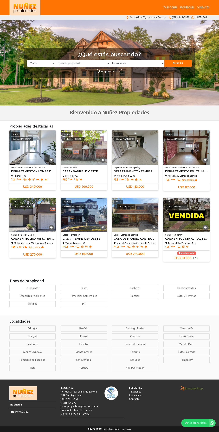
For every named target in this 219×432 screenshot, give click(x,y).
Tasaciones (170, 8)
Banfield (83, 328)
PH (84, 304)
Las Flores (32, 344)
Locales (135, 296)
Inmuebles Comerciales (84, 296)
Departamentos (186, 288)
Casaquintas (32, 288)
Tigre (32, 368)
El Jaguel (32, 336)
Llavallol (83, 344)
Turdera (83, 368)
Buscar (178, 63)
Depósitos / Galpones (32, 296)
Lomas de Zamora (135, 344)
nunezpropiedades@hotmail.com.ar (80, 407)
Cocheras (135, 288)
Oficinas (32, 304)
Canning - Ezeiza (135, 328)
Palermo (135, 352)
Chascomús (186, 328)
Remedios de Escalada (32, 360)
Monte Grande (83, 352)
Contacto (203, 8)
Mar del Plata (186, 344)
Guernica (135, 336)
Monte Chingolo (32, 352)
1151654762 (68, 403)
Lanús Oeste (186, 336)
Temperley (187, 360)
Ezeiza (84, 336)
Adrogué (32, 328)
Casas (84, 288)
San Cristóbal (83, 360)
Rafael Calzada (186, 352)
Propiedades (187, 8)
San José (135, 360)
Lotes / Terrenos (186, 296)
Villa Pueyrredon (135, 368)
